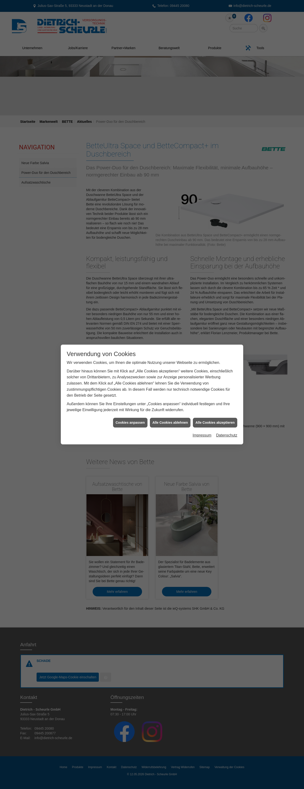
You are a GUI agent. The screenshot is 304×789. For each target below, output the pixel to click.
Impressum (202, 434)
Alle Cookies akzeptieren (215, 421)
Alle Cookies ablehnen (170, 421)
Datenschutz (226, 434)
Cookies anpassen (130, 421)
